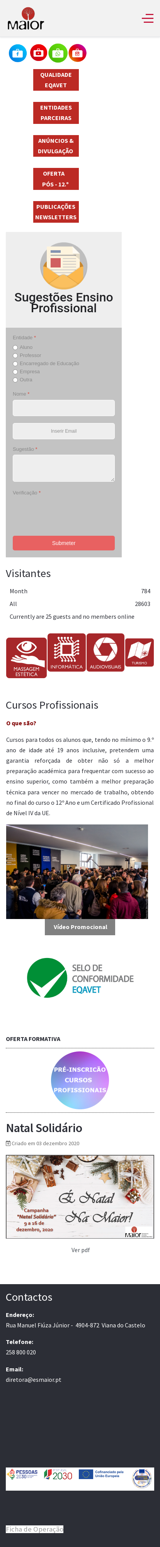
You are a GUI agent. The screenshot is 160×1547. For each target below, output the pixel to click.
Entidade (24, 337)
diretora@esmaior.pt (33, 1379)
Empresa (30, 371)
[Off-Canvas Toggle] (147, 18)
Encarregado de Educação (49, 363)
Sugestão (25, 449)
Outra (26, 380)
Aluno (26, 347)
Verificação (27, 493)
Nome (21, 394)
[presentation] (71, 514)
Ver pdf (80, 1250)
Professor (30, 355)
